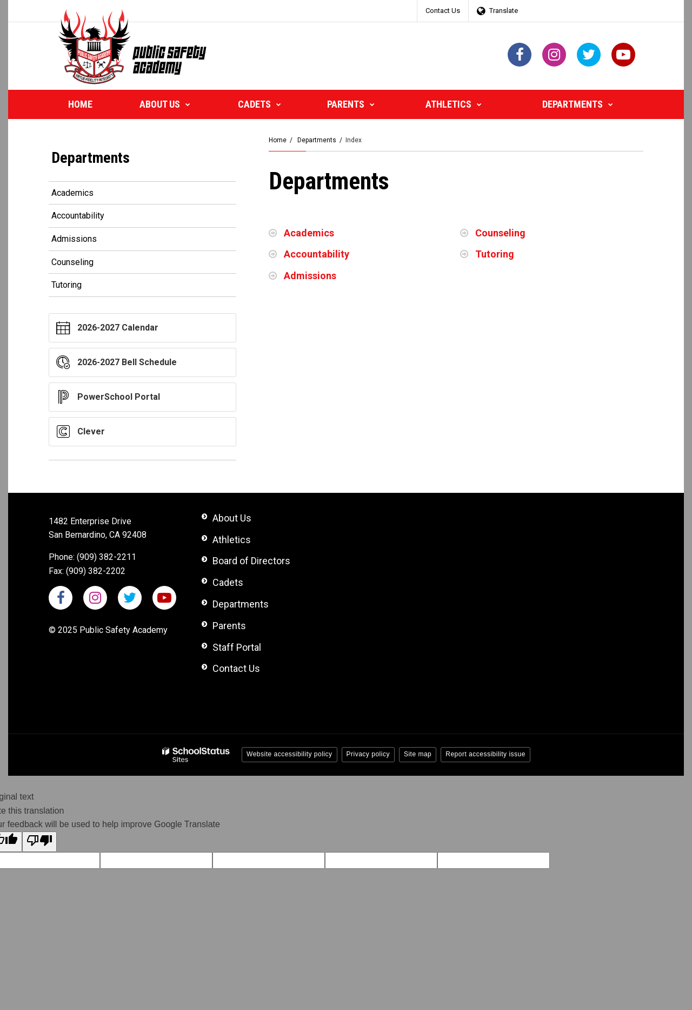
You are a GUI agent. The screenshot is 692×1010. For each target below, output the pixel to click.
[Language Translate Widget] (500, 11)
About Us (231, 518)
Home (278, 140)
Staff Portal (236, 647)
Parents (229, 625)
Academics (309, 233)
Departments (316, 140)
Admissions (310, 275)
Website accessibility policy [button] (289, 754)
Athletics (231, 539)
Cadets (227, 582)
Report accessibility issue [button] (485, 754)
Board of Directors (251, 560)
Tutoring (494, 254)
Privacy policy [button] (368, 754)
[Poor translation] (39, 841)
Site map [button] (417, 754)
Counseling (500, 233)
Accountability (316, 254)
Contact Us (442, 10)
